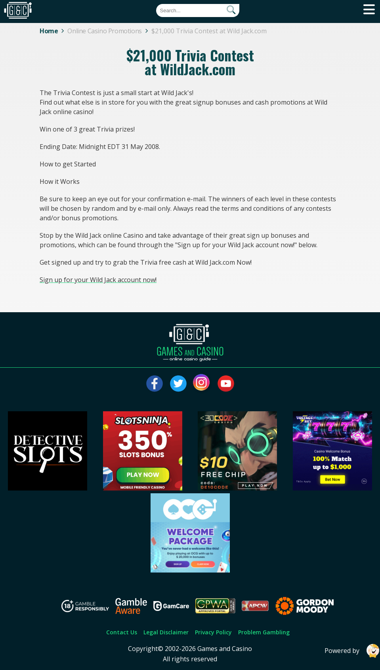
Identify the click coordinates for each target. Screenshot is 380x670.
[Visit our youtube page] (226, 383)
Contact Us (121, 632)
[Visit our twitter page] (178, 383)
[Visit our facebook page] (154, 383)
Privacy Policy (213, 632)
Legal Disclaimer (166, 632)
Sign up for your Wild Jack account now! (98, 279)
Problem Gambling (264, 632)
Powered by (352, 651)
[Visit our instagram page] (202, 383)
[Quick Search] (197, 10)
